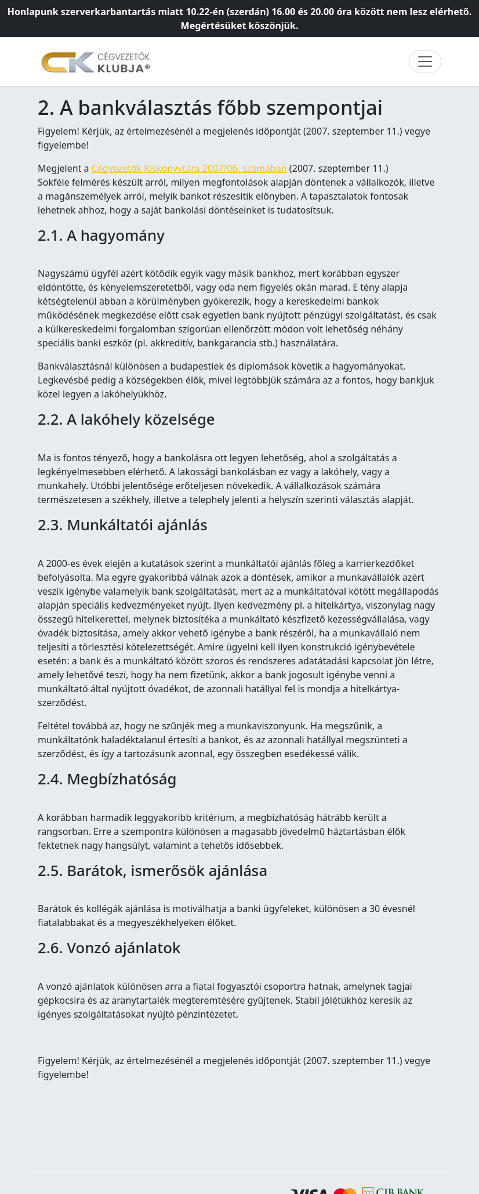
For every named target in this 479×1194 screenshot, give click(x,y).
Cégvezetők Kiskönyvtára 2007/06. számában (189, 168)
